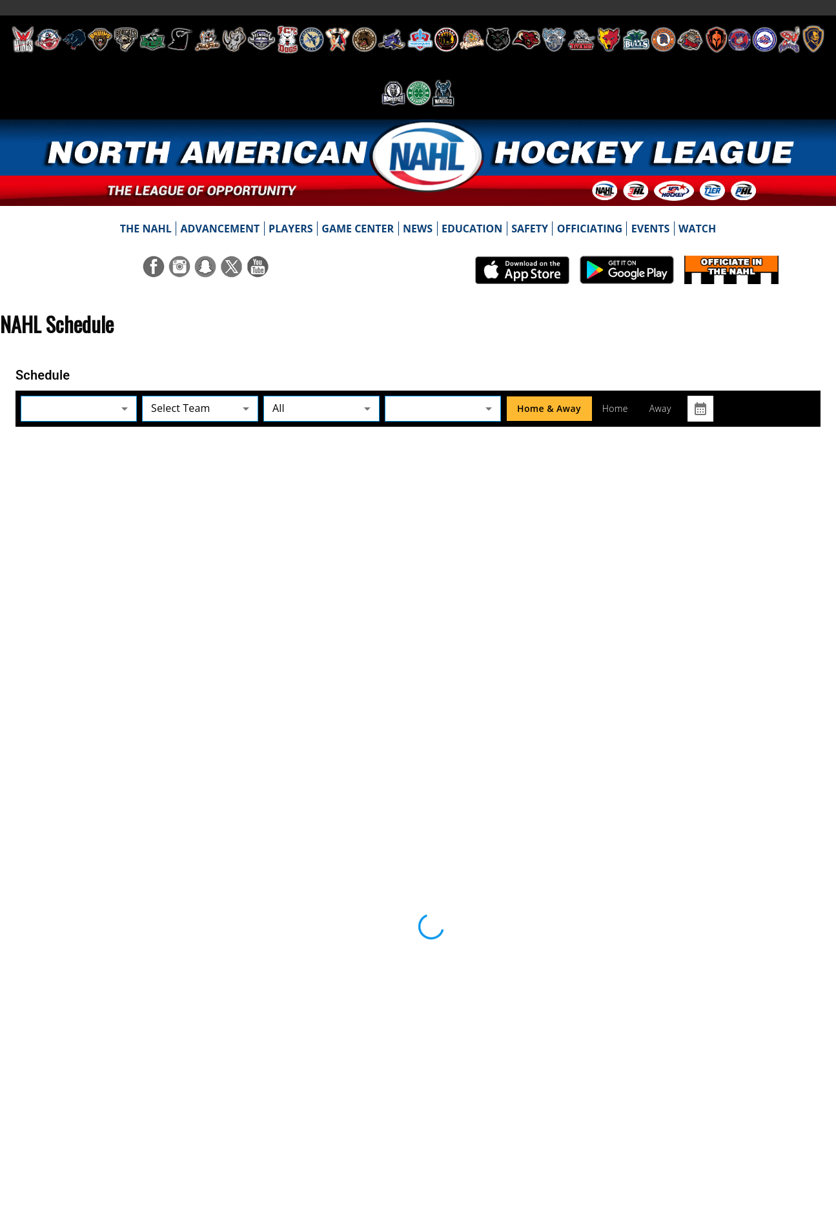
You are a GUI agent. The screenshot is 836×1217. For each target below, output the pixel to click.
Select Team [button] (180, 408)
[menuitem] (146, 228)
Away (660, 408)
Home (615, 408)
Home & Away (549, 408)
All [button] (278, 408)
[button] (79, 408)
